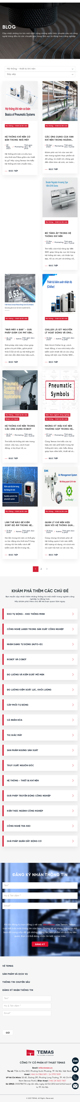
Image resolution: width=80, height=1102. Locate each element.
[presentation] (40, 917)
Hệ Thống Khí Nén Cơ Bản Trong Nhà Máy (17, 138)
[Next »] (45, 569)
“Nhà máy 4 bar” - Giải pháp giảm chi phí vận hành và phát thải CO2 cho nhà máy (19, 331)
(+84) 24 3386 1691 (39, 1074)
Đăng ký (40, 944)
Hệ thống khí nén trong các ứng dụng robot (20, 427)
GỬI (8, 1033)
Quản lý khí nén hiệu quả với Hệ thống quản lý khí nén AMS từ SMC (59, 524)
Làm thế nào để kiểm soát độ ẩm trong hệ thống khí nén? (18, 524)
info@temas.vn (45, 1068)
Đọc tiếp (11, 171)
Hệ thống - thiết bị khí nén (17, 126)
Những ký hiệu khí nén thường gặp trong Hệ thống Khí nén (59, 427)
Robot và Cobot (12, 419)
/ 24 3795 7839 (54, 1074)
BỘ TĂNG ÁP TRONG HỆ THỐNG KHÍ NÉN (58, 234)
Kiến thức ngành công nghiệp (58, 415)
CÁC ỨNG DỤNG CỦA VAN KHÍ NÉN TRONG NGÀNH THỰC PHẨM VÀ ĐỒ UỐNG (59, 138)
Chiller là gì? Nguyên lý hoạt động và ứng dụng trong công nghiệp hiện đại (58, 331)
